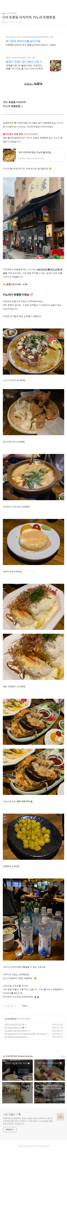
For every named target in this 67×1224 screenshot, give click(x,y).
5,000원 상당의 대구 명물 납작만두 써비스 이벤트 (31, 45)
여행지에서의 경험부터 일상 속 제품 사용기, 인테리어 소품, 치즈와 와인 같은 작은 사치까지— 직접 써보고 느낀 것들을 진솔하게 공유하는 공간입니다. (28, 1121)
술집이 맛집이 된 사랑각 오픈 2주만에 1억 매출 (25, 61)
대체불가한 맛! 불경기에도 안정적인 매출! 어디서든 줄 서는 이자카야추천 (24, 67)
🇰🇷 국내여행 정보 (9, 13)
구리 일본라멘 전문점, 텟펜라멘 (15, 1037)
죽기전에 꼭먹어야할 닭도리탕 (23, 41)
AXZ (32, 1146)
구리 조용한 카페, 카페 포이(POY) (16, 1031)
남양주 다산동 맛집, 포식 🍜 (14, 1024)
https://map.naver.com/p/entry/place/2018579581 (27, 37)
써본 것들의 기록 (12, 1114)
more (62, 1056)
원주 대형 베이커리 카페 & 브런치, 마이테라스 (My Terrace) (25, 1034)
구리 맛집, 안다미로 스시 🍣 (14, 1027)
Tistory (46, 1146)
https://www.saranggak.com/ (18, 57)
